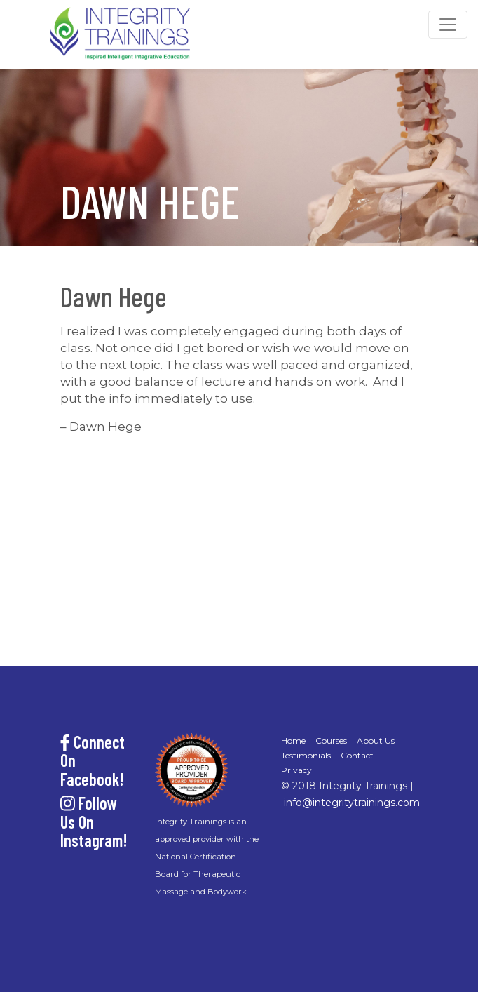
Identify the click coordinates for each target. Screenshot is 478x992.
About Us (376, 740)
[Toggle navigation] (447, 25)
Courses (331, 740)
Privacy (296, 770)
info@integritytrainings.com (352, 802)
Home (293, 740)
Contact (357, 755)
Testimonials (306, 755)
